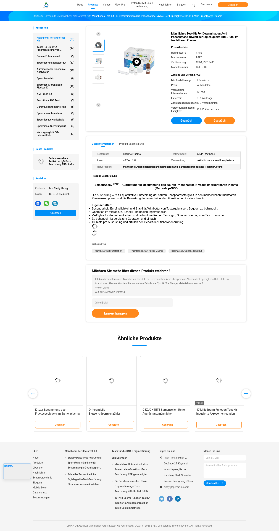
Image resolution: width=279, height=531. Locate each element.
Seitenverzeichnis (42, 477)
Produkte (38, 462)
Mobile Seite (39, 487)
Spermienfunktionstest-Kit (55, 62)
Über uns (38, 467)
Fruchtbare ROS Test (55, 100)
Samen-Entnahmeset (55, 56)
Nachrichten (39, 472)
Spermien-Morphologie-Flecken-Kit (55, 86)
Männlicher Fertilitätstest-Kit (55, 39)
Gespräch (233, 4)
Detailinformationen (103, 143)
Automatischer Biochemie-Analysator (55, 70)
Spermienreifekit (55, 78)
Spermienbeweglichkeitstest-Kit (187, 251)
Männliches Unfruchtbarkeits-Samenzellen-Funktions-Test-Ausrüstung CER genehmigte (131, 469)
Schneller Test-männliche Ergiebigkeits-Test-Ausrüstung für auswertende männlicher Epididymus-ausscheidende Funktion (84, 480)
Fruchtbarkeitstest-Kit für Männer (147, 251)
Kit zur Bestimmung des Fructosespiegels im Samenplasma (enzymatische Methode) (57, 413)
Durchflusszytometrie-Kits (55, 107)
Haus (36, 457)
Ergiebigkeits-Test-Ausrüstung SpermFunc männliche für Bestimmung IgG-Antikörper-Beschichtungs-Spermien (84, 463)
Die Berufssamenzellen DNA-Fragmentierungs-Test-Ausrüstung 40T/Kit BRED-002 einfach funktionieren (131, 487)
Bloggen (37, 482)
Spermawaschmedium (55, 113)
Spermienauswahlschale (55, 119)
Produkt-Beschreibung (131, 143)
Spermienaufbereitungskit (55, 126)
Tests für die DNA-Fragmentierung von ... (55, 48)
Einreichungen (115, 313)
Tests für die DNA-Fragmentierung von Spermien (131, 454)
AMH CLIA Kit (55, 94)
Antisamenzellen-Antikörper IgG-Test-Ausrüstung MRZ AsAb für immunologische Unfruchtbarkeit (61, 161)
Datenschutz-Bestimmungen (41, 495)
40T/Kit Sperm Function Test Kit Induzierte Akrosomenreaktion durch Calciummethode (216, 413)
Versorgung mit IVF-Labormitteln (55, 134)
